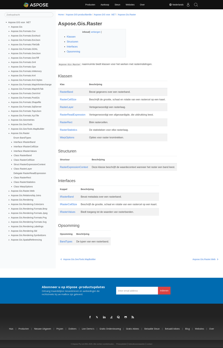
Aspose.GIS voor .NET (19, 22)
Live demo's (88, 328)
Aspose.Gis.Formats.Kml (23, 75)
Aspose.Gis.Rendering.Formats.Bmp (29, 208)
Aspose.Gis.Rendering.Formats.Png (29, 217)
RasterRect (66, 122)
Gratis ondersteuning (110, 328)
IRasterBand (67, 196)
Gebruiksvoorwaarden (136, 344)
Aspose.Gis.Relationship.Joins (26, 195)
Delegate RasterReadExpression (29, 173)
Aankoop (105, 4)
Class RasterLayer (23, 168)
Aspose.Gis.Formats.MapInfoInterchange (31, 84)
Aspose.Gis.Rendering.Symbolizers (28, 235)
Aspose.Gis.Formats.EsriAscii (25, 35)
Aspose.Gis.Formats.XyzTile (25, 115)
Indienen (164, 290)
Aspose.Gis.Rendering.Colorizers (27, 204)
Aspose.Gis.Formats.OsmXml (25, 93)
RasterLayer (66, 107)
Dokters (72, 328)
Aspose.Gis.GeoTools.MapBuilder (27, 128)
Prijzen (59, 328)
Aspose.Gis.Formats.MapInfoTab (27, 89)
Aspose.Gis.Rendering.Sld (24, 231)
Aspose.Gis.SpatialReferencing (26, 240)
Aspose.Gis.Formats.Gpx (23, 66)
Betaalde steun (152, 328)
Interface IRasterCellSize (26, 146)
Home (61, 14)
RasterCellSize (68, 99)
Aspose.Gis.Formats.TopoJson (26, 111)
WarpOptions (67, 137)
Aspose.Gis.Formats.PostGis (25, 97)
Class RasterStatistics (24, 182)
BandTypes (66, 241)
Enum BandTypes (22, 137)
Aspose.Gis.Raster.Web (23, 191)
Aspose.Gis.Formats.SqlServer (26, 106)
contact (149, 344)
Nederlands (176, 4)
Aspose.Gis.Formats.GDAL (24, 49)
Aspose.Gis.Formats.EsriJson (25, 40)
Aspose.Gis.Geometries (23, 120)
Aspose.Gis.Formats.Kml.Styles (26, 80)
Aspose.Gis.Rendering (22, 200)
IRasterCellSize (68, 204)
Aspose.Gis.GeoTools (21, 124)
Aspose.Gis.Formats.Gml (23, 62)
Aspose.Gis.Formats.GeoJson (26, 53)
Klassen (71, 36)
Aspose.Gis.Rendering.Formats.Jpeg (29, 213)
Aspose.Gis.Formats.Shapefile (26, 102)
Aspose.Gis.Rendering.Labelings (27, 226)
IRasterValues (67, 212)
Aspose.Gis (16, 26)
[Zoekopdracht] (28, 14)
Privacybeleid (121, 344)
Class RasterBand (23, 155)
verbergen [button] (93, 32)
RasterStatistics (68, 130)
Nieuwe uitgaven (42, 328)
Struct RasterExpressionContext (29, 164)
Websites (130, 4)
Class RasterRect (22, 177)
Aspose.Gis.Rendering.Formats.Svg (29, 222)
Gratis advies (132, 328)
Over (142, 4)
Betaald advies (172, 328)
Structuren (72, 41)
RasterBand (66, 92)
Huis (11, 328)
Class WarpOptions (23, 186)
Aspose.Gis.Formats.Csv (23, 31)
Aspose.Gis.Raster (20, 133)
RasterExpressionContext (74, 167)
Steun (117, 4)
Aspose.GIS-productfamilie (79, 14)
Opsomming (73, 51)
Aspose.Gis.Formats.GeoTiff (25, 58)
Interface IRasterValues (25, 151)
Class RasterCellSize (24, 160)
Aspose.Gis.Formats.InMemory (26, 71)
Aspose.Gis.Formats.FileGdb (25, 44)
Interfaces (72, 46)
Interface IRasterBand (24, 142)
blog (187, 328)
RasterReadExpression (72, 114)
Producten (90, 4)
